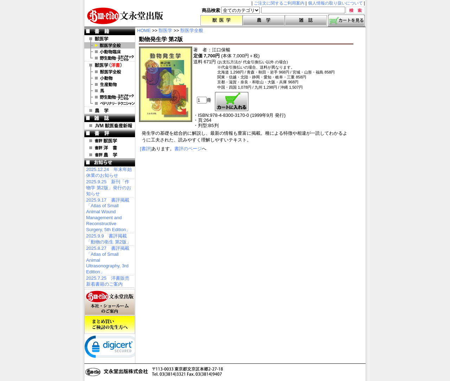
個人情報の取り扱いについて (335, 3)
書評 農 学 (109, 154)
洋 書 (109, 65)
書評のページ (188, 148)
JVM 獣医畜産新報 (109, 125)
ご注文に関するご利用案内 (279, 3)
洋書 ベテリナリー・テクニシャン (109, 103)
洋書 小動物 (109, 78)
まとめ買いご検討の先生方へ (109, 325)
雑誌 (306, 20)
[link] (112, 348)
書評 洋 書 (109, 147)
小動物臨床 (109, 52)
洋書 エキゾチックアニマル (109, 97)
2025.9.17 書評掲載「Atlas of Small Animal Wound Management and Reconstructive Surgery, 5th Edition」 (108, 214)
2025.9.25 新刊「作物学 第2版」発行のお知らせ (108, 187)
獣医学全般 (109, 45)
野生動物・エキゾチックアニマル (109, 58)
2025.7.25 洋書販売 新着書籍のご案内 (107, 281)
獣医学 (221, 20)
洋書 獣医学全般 (109, 72)
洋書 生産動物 (109, 84)
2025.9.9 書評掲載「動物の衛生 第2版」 (108, 239)
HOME (144, 30)
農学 (264, 20)
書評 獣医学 (109, 140)
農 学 (109, 110)
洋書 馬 (109, 91)
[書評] (146, 148)
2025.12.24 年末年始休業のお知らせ (109, 172)
